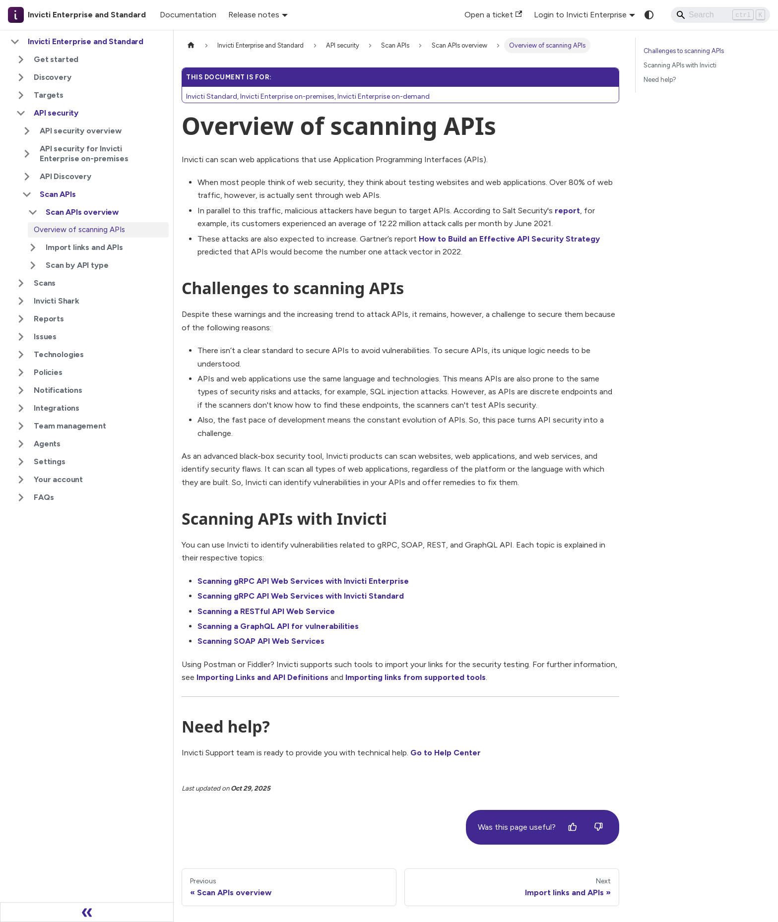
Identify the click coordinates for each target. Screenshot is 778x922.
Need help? (660, 79)
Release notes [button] (253, 14)
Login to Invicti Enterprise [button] (580, 14)
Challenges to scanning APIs (684, 51)
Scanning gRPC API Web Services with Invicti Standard (300, 596)
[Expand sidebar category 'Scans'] (21, 283)
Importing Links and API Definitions (262, 677)
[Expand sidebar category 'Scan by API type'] (33, 265)
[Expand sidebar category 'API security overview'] (27, 131)
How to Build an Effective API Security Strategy (509, 239)
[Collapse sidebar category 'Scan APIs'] (27, 194)
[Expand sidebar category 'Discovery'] (21, 77)
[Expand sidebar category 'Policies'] (21, 372)
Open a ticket (493, 14)
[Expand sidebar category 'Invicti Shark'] (21, 301)
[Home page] (191, 45)
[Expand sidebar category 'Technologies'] (21, 355)
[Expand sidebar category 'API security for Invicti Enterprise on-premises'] (27, 154)
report (567, 210)
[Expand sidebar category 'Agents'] (21, 444)
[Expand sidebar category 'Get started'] (21, 59)
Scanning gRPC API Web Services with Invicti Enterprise (303, 581)
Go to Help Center (445, 752)
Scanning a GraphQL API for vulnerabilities (278, 626)
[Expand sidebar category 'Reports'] (21, 319)
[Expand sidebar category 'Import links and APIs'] (33, 247)
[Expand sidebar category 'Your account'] (21, 480)
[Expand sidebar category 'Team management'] (21, 426)
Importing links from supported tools (415, 677)
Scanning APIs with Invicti (680, 65)
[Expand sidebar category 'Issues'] (21, 337)
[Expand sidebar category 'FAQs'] (21, 497)
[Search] (720, 15)
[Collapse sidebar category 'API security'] (21, 113)
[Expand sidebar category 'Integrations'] (21, 408)
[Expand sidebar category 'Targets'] (21, 95)
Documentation (188, 14)
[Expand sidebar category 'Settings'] (21, 462)
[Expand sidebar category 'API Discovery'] (27, 176)
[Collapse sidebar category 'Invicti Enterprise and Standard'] (15, 42)
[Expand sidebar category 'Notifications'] (21, 390)
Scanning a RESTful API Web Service (266, 611)
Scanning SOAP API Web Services (260, 641)
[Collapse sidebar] (87, 912)
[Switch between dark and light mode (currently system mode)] (649, 15)
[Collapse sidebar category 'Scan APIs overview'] (33, 212)
